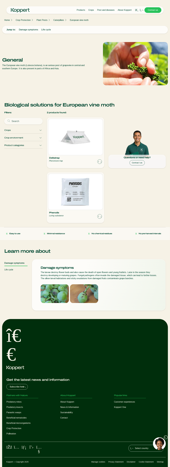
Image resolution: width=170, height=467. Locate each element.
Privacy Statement (116, 462)
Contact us (153, 10)
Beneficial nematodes (16, 418)
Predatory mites (14, 402)
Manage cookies (98, 462)
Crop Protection (23, 20)
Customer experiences (124, 402)
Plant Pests (41, 20)
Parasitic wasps (13, 412)
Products (81, 10)
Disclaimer (131, 462)
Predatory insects (14, 407)
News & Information (69, 407)
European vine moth (79, 20)
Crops (91, 10)
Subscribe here (18, 387)
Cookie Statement (146, 462)
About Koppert (125, 10)
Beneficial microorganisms (18, 423)
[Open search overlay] (137, 10)
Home (7, 20)
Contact (64, 418)
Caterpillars (58, 20)
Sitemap (160, 462)
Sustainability (66, 412)
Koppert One (120, 407)
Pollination (11, 434)
